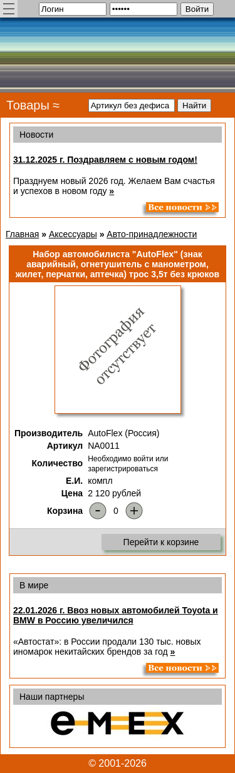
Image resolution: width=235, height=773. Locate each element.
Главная (22, 234)
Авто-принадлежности (152, 234)
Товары (28, 105)
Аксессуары (73, 234)
